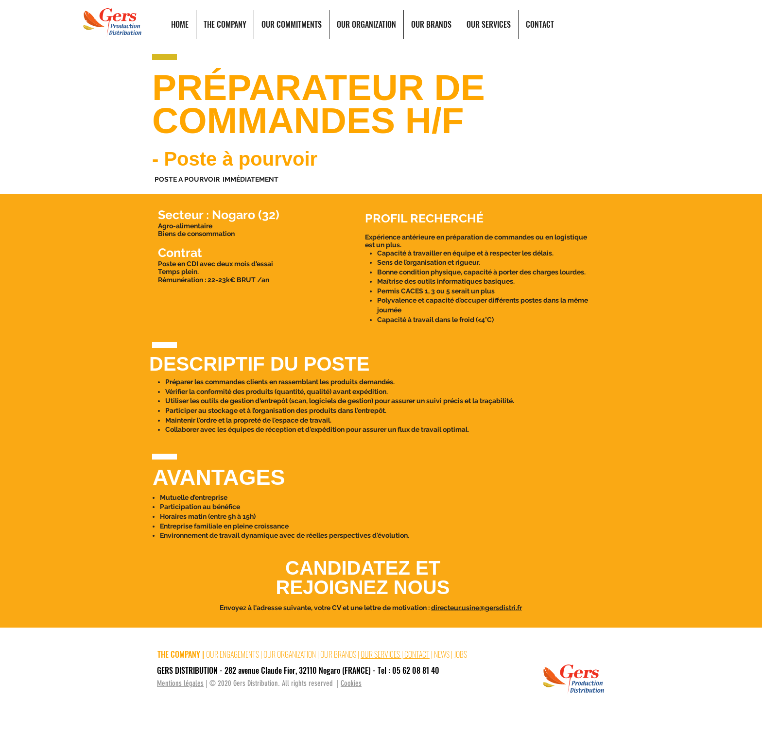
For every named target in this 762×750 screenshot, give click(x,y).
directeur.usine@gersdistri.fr (476, 608)
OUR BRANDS (338, 654)
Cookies (351, 683)
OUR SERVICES (381, 654)
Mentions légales (180, 683)
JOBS (460, 654)
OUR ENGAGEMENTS (232, 654)
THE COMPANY (178, 654)
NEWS (442, 654)
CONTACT (417, 654)
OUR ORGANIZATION (289, 654)
